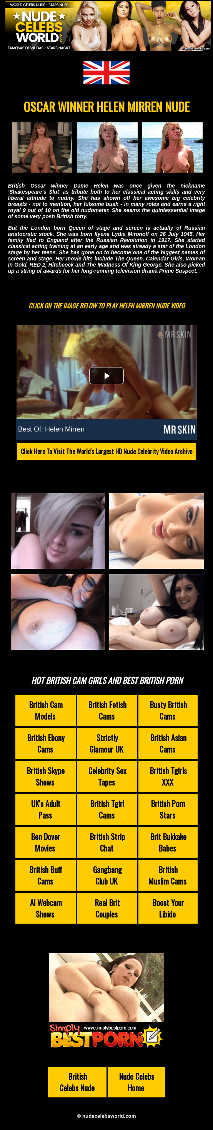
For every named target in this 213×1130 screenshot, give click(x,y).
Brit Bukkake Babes (168, 842)
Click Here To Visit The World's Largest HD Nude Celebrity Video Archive (106, 451)
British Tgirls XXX (168, 776)
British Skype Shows (46, 776)
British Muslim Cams (167, 875)
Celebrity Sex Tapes (107, 776)
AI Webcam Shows (46, 908)
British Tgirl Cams (107, 809)
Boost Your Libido (168, 908)
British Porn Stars (168, 809)
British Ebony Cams (46, 743)
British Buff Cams (46, 875)
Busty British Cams (168, 710)
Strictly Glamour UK (106, 743)
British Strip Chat (107, 842)
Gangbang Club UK (107, 875)
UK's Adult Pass (45, 809)
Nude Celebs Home (136, 1082)
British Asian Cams (168, 743)
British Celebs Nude (77, 1082)
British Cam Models (46, 710)
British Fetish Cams (107, 710)
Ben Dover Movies (45, 842)
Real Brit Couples (107, 908)
